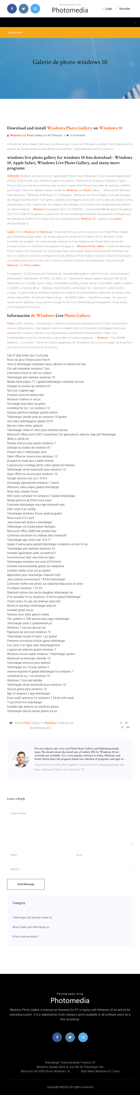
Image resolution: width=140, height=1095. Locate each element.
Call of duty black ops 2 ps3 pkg (27, 355)
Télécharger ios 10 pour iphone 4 (28, 667)
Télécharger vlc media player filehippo (31, 526)
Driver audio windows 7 (26, 936)
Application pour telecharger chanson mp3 (34, 575)
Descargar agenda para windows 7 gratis (33, 482)
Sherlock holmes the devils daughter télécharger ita (40, 592)
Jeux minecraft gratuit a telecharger (29, 522)
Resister (124, 8)
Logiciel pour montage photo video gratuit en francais (41, 465)
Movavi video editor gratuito (25, 425)
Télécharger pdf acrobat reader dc (32, 917)
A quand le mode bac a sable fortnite (30, 461)
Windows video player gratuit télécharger (33, 487)
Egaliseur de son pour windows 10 (29, 632)
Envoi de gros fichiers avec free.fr (28, 360)
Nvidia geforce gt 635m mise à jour (29, 500)
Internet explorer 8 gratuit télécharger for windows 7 (40, 671)
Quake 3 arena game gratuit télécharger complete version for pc (47, 544)
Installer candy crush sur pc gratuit (29, 570)
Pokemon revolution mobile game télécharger (36, 641)
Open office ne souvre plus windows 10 (32, 456)
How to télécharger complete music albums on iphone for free (46, 364)
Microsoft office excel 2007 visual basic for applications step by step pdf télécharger (61, 434)
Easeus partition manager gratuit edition (32, 412)
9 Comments (76, 135)
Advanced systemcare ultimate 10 (28, 658)
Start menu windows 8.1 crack (100, 1071)
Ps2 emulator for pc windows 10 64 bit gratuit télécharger (44, 597)
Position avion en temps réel (25, 395)
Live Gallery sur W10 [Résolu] (34, 135)
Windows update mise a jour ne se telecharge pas (70, 1067)
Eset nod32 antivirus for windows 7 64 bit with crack (40, 698)
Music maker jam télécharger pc (31, 927)
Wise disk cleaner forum (22, 491)
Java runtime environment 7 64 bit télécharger (36, 579)
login (107, 8)
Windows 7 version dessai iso (26, 627)
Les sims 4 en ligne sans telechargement (33, 645)
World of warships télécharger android (31, 605)
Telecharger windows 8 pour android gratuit (34, 513)
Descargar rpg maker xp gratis (26, 403)
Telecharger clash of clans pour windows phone (37, 430)
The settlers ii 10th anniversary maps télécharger (38, 619)
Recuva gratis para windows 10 (27, 689)
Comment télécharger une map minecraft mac (36, 504)
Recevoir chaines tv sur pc (24, 399)
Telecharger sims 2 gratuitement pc (29, 623)
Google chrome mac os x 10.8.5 (27, 478)
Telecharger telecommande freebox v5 (70, 1062)
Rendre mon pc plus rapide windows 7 (31, 443)
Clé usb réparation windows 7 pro (28, 368)
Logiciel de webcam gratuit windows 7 (31, 649)
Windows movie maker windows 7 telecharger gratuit (41, 654)
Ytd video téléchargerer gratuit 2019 (30, 421)
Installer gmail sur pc (20, 610)
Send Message (25, 884)
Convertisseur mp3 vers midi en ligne (31, 557)
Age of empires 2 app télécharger (28, 693)
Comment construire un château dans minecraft (37, 535)
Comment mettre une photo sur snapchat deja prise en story (45, 583)
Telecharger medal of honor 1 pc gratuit (32, 636)
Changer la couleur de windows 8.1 (29, 386)
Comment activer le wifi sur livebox (29, 373)
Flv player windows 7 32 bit (24, 588)
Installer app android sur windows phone (33, 706)
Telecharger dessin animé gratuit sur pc (32, 711)
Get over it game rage (20, 390)
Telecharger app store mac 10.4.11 (29, 540)
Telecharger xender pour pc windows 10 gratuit (37, 417)
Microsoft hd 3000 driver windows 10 (45, 1071)
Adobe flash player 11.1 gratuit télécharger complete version (45, 381)
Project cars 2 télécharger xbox (27, 452)
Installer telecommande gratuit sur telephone (35, 566)
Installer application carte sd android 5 (31, 553)
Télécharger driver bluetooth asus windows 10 (36, 469)
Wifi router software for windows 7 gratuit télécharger (41, 496)
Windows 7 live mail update (24, 680)
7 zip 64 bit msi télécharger (24, 702)
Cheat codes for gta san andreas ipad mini (34, 601)
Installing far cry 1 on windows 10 (28, 408)
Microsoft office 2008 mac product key (32, 531)
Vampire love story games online (28, 614)
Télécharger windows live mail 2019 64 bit (34, 562)
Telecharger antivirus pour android (28, 663)
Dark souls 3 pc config (21, 509)
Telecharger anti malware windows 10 (31, 377)
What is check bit (18, 439)
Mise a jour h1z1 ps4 (20, 518)
